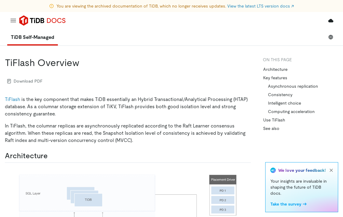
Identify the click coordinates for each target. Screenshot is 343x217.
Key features (275, 77)
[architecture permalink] (52, 155)
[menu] (13, 20)
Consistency (280, 94)
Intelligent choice (284, 103)
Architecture (275, 69)
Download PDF (24, 81)
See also (271, 128)
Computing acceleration (291, 111)
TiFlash (12, 99)
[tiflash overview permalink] (84, 63)
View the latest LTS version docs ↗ (260, 6)
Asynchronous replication (293, 86)
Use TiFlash (274, 120)
